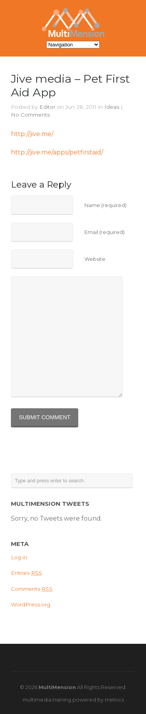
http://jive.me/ (32, 134)
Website (95, 259)
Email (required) (104, 232)
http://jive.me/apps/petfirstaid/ (57, 152)
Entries (26, 573)
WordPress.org (30, 604)
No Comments (30, 115)
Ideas (111, 107)
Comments (32, 589)
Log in (19, 557)
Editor (47, 107)
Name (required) (105, 205)
